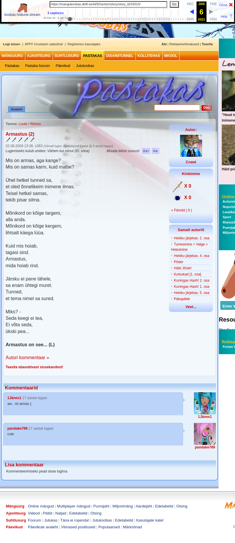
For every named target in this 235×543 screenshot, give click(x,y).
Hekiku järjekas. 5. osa (191, 293)
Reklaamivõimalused (184, 44)
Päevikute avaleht (43, 527)
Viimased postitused (78, 527)
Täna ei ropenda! (75, 520)
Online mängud (41, 506)
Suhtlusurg (67, 56)
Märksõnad (132, 527)
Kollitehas (148, 56)
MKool (170, 56)
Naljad (60, 513)
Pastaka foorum (37, 66)
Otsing (181, 506)
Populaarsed (109, 527)
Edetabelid (164, 506)
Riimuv (35, 124)
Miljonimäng (123, 506)
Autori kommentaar (25, 357)
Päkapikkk (182, 299)
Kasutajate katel (150, 520)
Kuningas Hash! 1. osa (191, 287)
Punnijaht (101, 506)
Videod (34, 513)
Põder (178, 262)
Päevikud (63, 66)
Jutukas (50, 520)
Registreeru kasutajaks (84, 44)
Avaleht (16, 109)
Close (223, 5)
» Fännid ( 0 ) (181, 210)
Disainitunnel (119, 56)
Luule (23, 124)
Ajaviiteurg (39, 56)
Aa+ (146, 151)
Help (224, 16)
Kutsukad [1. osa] (187, 274)
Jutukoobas (85, 66)
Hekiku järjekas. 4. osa (191, 256)
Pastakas (92, 56)
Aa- (155, 151)
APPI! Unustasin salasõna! (44, 44)
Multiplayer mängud (73, 506)
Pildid (47, 513)
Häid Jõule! (183, 268)
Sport (226, 217)
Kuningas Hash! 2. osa (191, 280)
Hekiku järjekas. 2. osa (191, 238)
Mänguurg (12, 56)
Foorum (34, 520)
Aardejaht (144, 506)
